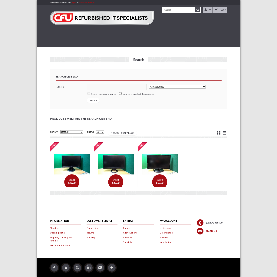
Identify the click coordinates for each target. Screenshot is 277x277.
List (224, 133)
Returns (90, 232)
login (74, 2)
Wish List (164, 237)
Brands (126, 228)
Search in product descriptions (138, 93)
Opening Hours (57, 232)
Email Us (211, 231)
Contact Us (92, 228)
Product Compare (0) (122, 132)
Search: (60, 86)
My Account (165, 228)
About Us (54, 228)
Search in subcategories (103, 93)
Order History (166, 232)
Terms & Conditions (60, 245)
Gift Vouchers (130, 232)
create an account (86, 2)
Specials (127, 242)
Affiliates (127, 237)
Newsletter (165, 242)
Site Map (91, 237)
